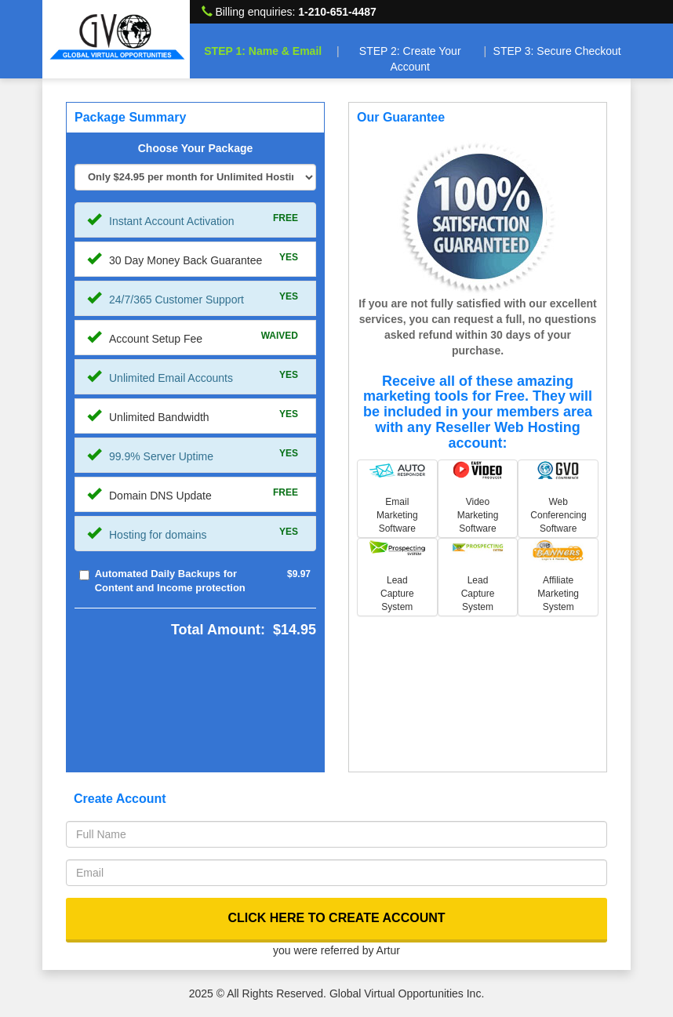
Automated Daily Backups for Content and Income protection (170, 581)
